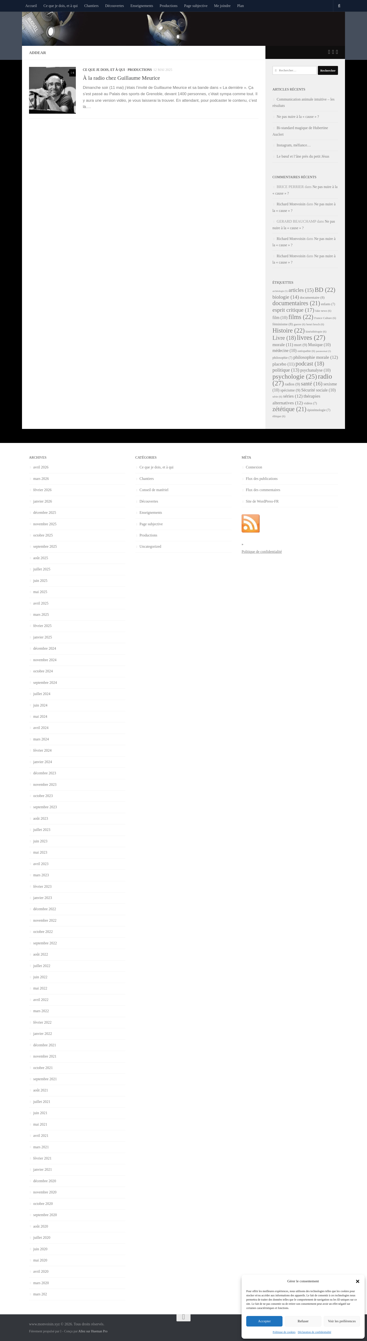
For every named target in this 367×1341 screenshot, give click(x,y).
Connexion (254, 467)
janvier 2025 (42, 637)
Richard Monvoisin (291, 204)
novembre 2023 (44, 784)
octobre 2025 (43, 535)
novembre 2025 (44, 524)
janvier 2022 (42, 1034)
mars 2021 (41, 1147)
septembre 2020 (45, 1215)
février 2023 (42, 886)
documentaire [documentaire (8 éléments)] (312, 297)
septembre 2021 (45, 1079)
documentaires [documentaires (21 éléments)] (296, 303)
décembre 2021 (44, 1045)
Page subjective (196, 6)
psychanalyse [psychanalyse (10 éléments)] (315, 370)
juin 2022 (40, 977)
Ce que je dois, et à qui (61, 6)
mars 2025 (41, 614)
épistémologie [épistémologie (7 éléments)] (318, 410)
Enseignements (141, 6)
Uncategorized (150, 546)
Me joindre (222, 6)
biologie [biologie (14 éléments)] (285, 297)
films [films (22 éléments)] (300, 316)
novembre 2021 (44, 1056)
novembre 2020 (44, 1192)
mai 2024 (40, 716)
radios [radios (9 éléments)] (292, 384)
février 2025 (42, 626)
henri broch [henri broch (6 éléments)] (315, 324)
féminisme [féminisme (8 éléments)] (282, 324)
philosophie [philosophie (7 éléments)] (282, 357)
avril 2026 (40, 467)
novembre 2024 (44, 660)
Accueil (31, 6)
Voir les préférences (342, 1321)
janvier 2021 (42, 1169)
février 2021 (42, 1158)
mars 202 (40, 1294)
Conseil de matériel (154, 490)
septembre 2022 (45, 943)
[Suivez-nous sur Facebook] (333, 52)
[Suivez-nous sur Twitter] (329, 52)
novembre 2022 (44, 920)
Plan (240, 6)
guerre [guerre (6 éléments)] (299, 324)
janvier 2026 (42, 501)
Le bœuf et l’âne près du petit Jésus (303, 156)
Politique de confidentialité (262, 552)
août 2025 (40, 558)
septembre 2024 (45, 683)
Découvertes (114, 6)
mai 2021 (40, 1124)
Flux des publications (262, 479)
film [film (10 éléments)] (279, 317)
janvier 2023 (42, 898)
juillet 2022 (41, 966)
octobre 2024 (43, 671)
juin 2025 (40, 581)
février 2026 (42, 490)
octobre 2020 (43, 1204)
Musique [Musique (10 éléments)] (319, 344)
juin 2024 (40, 705)
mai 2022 (40, 988)
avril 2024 (40, 728)
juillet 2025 (41, 569)
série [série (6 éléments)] (277, 396)
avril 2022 (40, 1000)
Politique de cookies (284, 1332)
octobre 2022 (43, 932)
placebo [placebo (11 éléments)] (283, 364)
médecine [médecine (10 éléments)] (284, 350)
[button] (357, 1281)
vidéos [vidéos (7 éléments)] (310, 403)
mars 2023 (41, 875)
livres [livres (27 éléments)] (311, 337)
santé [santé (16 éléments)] (312, 384)
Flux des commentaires (263, 490)
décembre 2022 (44, 909)
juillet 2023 (41, 830)
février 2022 (42, 1022)
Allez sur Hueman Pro (93, 1331)
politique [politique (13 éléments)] (285, 370)
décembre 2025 (44, 513)
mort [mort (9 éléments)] (300, 345)
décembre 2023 (44, 773)
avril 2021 (40, 1136)
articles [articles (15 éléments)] (301, 290)
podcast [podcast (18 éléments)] (310, 363)
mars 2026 (41, 479)
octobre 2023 (43, 796)
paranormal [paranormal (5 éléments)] (323, 351)
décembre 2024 (44, 648)
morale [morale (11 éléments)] (282, 344)
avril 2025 (40, 603)
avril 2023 (40, 864)
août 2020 (40, 1226)
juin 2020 (40, 1249)
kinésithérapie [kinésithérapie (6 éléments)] (316, 331)
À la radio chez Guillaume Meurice (121, 78)
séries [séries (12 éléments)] (293, 396)
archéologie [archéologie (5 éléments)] (280, 291)
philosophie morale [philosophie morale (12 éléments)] (315, 357)
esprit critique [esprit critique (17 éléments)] (293, 310)
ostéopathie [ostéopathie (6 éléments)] (306, 351)
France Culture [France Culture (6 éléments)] (325, 318)
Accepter (264, 1321)
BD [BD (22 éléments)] (325, 289)
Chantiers (91, 6)
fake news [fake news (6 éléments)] (323, 310)
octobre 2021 (43, 1068)
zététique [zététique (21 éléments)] (289, 409)
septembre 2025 (45, 546)
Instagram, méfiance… (294, 145)
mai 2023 (40, 852)
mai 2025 (40, 592)
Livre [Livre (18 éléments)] (284, 338)
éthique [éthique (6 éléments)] (278, 416)
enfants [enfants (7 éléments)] (328, 304)
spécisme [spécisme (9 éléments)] (290, 390)
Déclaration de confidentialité (314, 1332)
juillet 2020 (41, 1238)
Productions (168, 6)
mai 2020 (40, 1260)
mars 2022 (41, 1011)
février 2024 (42, 750)
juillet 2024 (41, 694)
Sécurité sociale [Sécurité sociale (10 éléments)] (318, 390)
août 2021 (40, 1090)
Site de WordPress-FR (262, 501)
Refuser (303, 1321)
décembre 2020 (44, 1181)
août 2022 (40, 954)
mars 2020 (41, 1283)
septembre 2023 (45, 807)
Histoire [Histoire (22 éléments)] (288, 330)
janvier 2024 (42, 762)
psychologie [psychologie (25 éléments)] (294, 376)
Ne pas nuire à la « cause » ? (298, 117)
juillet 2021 (41, 1102)
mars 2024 (41, 739)
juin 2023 (40, 841)
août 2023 (40, 818)
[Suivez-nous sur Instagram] (337, 52)
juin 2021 (40, 1113)
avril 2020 (40, 1271)
